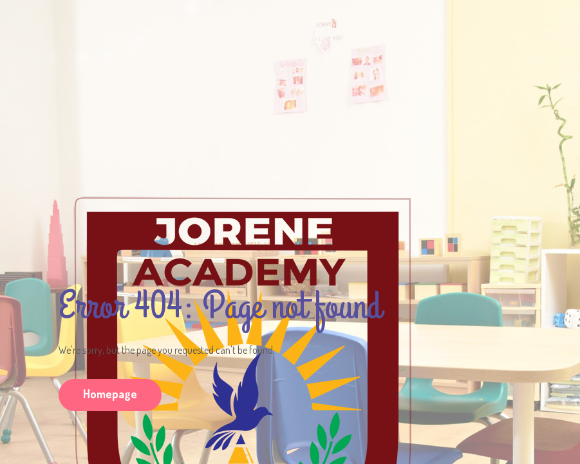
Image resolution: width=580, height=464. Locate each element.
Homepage (110, 394)
